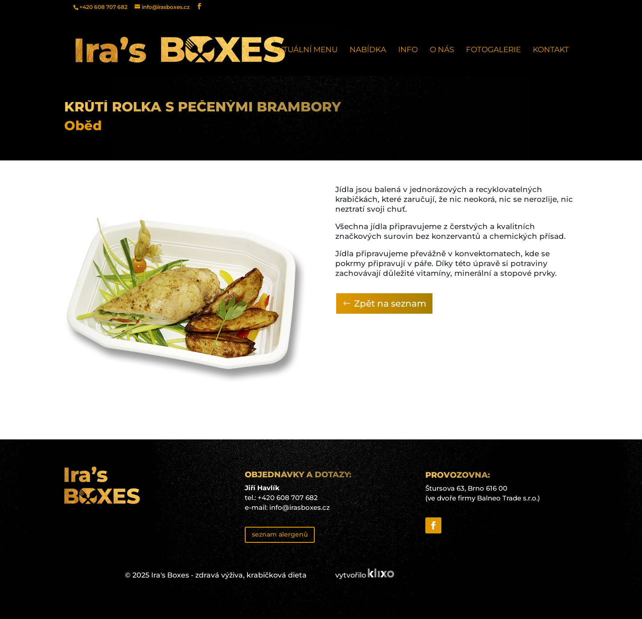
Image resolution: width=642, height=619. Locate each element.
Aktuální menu (305, 50)
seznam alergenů (280, 534)
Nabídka (368, 50)
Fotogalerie (493, 50)
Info (408, 50)
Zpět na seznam (390, 303)
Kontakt (551, 50)
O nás (442, 50)
